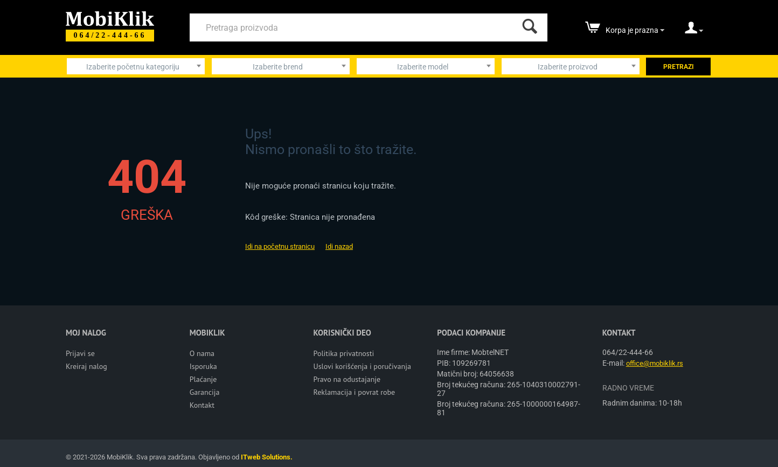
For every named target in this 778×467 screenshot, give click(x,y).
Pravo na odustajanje (347, 379)
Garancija (205, 392)
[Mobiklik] (110, 17)
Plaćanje (203, 379)
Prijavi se (80, 353)
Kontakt (202, 405)
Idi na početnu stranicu (280, 246)
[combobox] (136, 66)
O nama (202, 353)
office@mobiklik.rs (654, 363)
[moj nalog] (694, 31)
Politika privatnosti (344, 353)
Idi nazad (339, 246)
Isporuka (203, 366)
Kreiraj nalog (86, 366)
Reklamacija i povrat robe (354, 392)
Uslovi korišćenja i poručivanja (362, 366)
